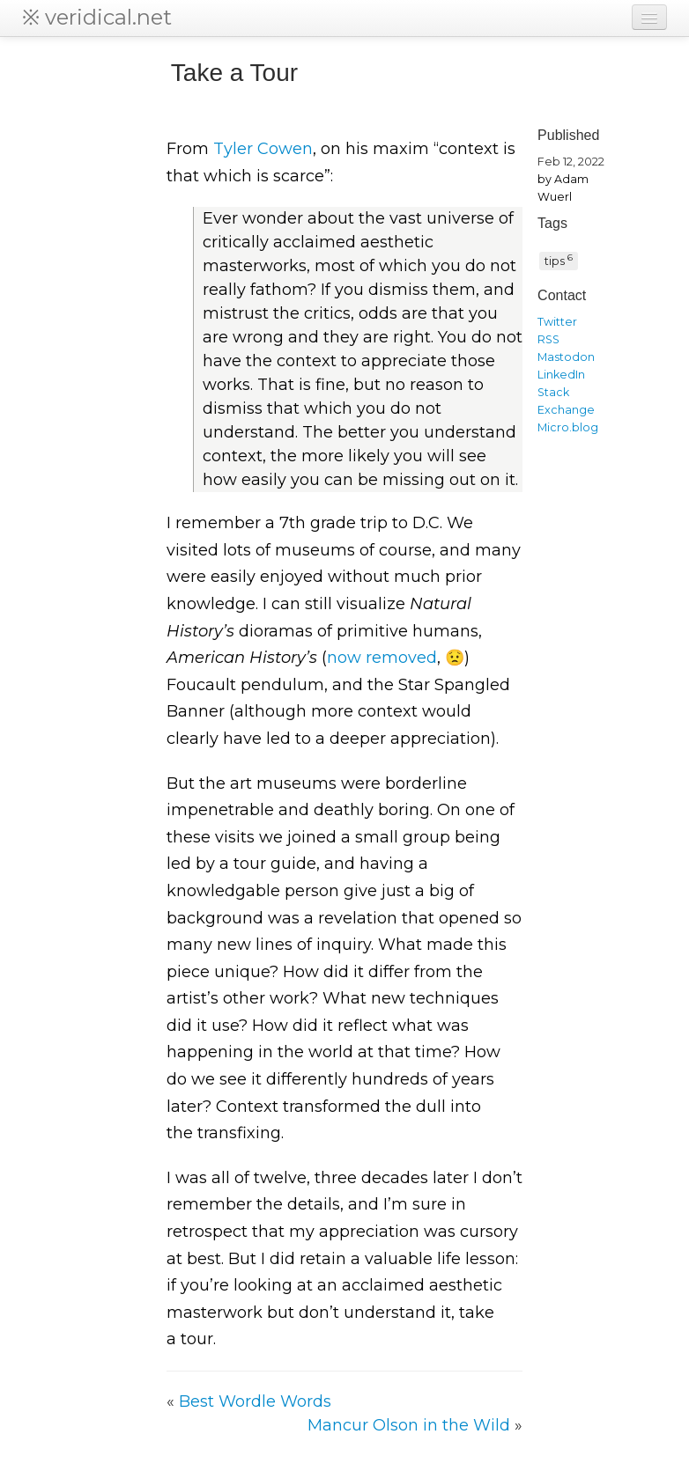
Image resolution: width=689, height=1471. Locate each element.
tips (559, 260)
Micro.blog (567, 427)
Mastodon (566, 357)
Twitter (557, 321)
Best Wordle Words (255, 1401)
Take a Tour (234, 72)
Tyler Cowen (263, 148)
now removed (382, 657)
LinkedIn (561, 374)
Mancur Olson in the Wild (408, 1425)
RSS (548, 339)
